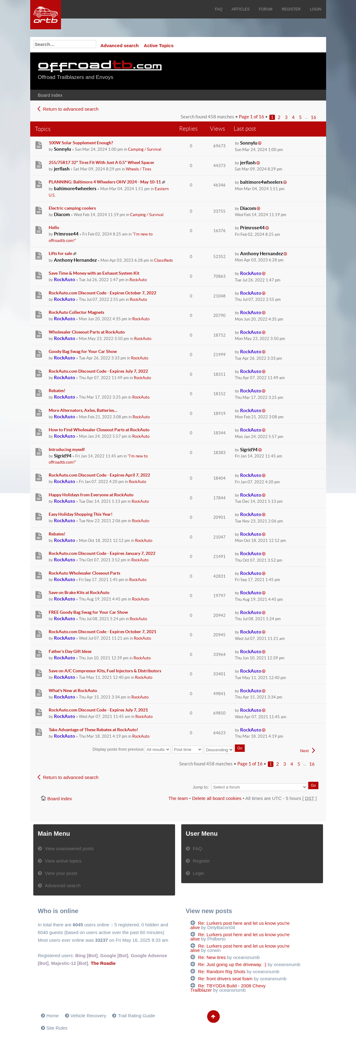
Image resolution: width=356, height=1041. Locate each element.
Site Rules (57, 1028)
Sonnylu (62, 149)
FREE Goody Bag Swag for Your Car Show (88, 612)
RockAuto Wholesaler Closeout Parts (84, 573)
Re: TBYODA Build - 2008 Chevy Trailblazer (228, 988)
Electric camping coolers (72, 208)
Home (53, 1015)
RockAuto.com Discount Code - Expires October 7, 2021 (102, 631)
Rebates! (57, 390)
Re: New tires (212, 957)
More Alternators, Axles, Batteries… (83, 410)
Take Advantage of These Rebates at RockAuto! (93, 729)
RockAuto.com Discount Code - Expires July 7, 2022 (98, 371)
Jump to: (201, 787)
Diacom (62, 214)
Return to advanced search (71, 109)
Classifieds (163, 260)
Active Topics (159, 45)
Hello (54, 227)
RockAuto (64, 279)
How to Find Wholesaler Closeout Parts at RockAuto (99, 429)
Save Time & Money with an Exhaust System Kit (94, 273)
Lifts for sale (60, 253)
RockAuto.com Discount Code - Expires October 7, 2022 (102, 292)
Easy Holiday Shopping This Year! (81, 514)
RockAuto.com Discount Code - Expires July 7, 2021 (98, 709)
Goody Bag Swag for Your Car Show (83, 351)
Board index (50, 95)
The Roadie (103, 963)
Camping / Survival (144, 149)
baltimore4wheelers (75, 188)
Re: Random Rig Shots (221, 971)
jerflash (62, 168)
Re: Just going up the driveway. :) (232, 964)
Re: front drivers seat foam (225, 978)
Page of (251, 116)
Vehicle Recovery (88, 1015)
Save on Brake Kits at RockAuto (79, 592)
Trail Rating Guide (136, 1015)
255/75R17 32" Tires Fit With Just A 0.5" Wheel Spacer (101, 162)
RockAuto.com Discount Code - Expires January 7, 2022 (102, 553)
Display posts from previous (131, 749)
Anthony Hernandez (75, 260)
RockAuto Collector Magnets (76, 312)
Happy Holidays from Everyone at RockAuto (91, 494)
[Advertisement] (243, 71)
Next (304, 750)
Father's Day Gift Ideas (70, 651)
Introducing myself (67, 449)
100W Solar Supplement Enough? (81, 142)
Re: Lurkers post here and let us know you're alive (240, 925)
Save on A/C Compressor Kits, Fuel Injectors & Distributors (105, 670)
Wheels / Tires (138, 169)
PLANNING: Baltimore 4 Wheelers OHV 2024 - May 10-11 (105, 181)
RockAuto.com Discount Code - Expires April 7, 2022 (99, 475)
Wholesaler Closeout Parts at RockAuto (87, 332)
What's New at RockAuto (73, 690)
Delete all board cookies (216, 798)
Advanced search (119, 45)
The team (178, 798)
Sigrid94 (63, 455)
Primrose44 (66, 233)
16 (313, 117)
